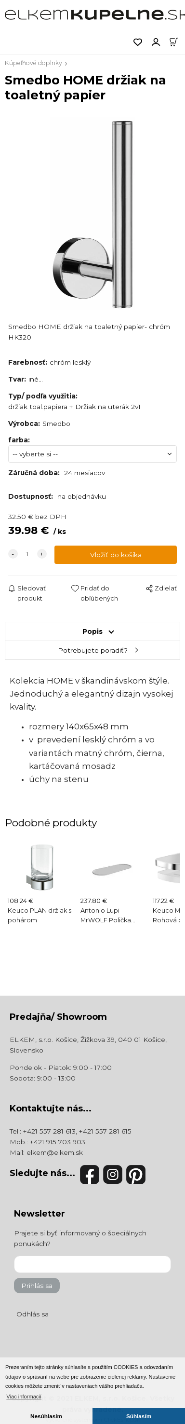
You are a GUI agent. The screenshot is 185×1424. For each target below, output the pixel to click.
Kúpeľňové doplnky (33, 63)
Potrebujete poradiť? (93, 650)
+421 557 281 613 (49, 1131)
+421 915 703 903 (57, 1142)
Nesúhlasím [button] (46, 1416)
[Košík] (177, 41)
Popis (92, 631)
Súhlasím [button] (138, 1416)
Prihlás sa (37, 1285)
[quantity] (27, 554)
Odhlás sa (32, 1314)
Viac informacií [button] (23, 1396)
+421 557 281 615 (105, 1131)
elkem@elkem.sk (54, 1152)
